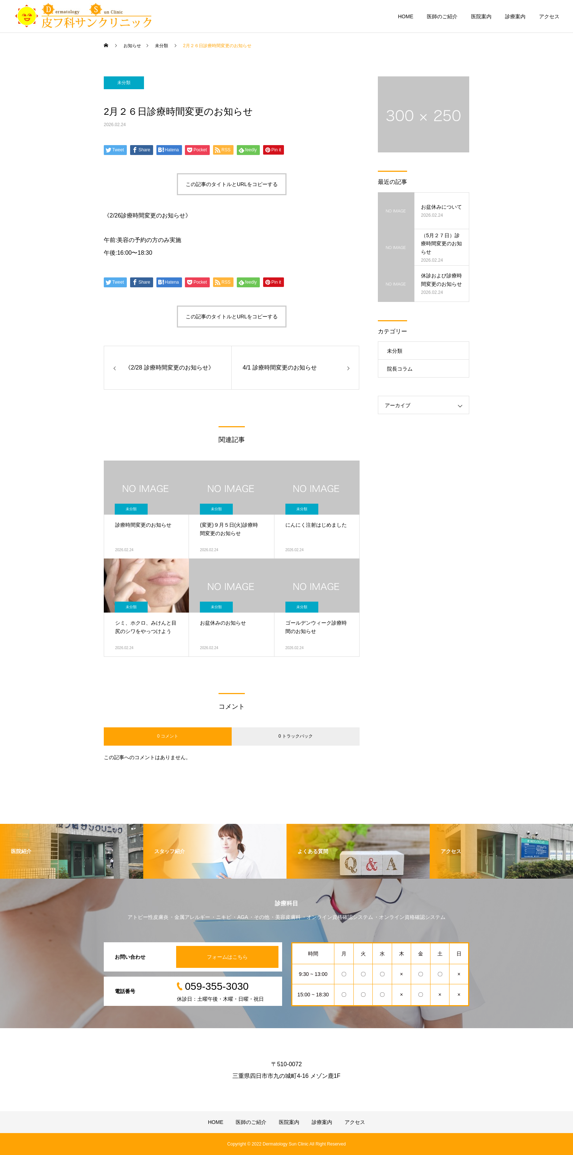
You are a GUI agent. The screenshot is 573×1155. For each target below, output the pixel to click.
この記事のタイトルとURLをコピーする (232, 184)
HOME (405, 16)
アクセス (549, 16)
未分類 (123, 82)
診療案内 (515, 16)
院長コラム (400, 369)
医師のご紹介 (442, 16)
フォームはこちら (227, 957)
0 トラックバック (295, 736)
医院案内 (481, 16)
